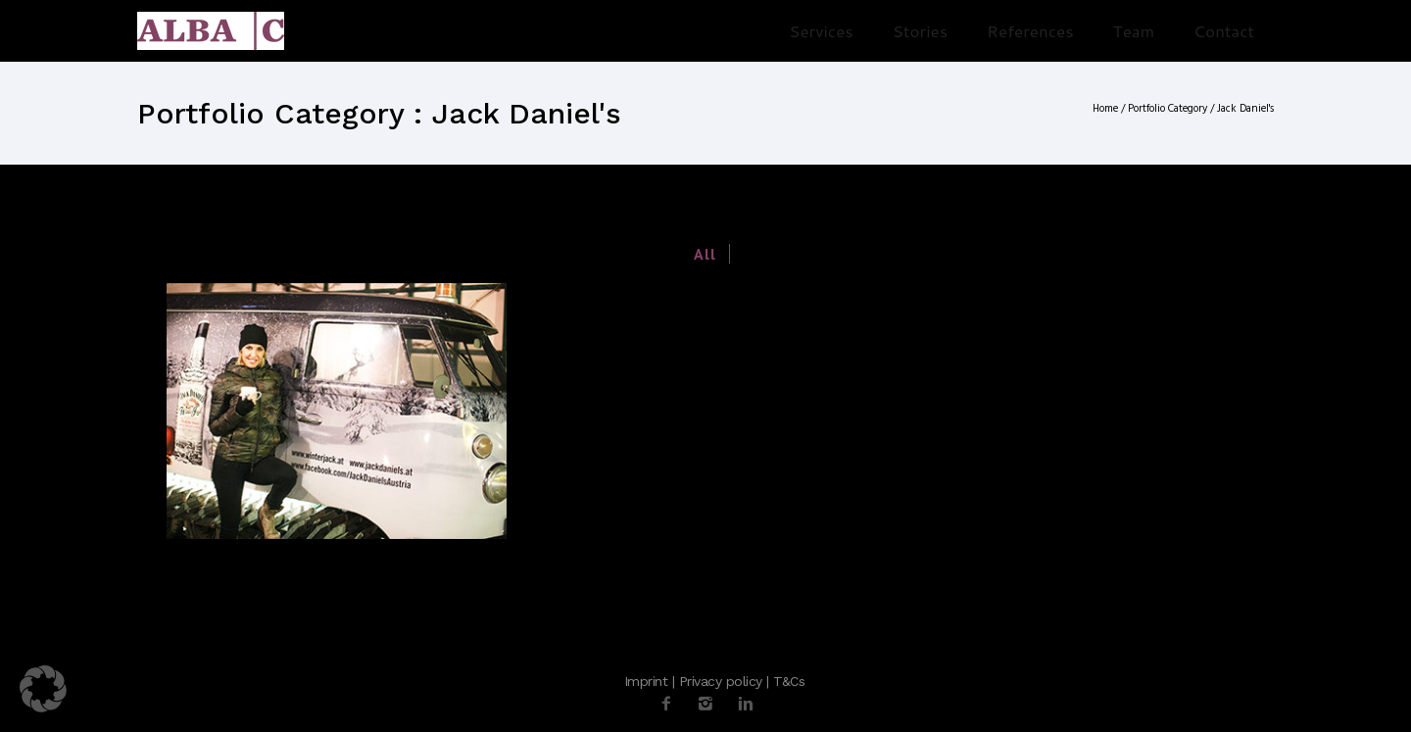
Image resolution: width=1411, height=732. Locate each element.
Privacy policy (720, 681)
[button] (43, 689)
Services (821, 30)
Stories (920, 30)
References (1030, 30)
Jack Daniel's (1245, 109)
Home (1105, 109)
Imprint (646, 681)
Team (1133, 30)
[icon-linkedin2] (746, 704)
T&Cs (788, 681)
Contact (1223, 30)
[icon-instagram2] (710, 704)
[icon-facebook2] (671, 704)
